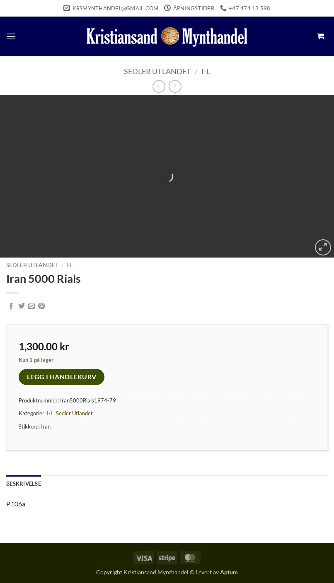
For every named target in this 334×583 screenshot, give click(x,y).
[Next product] (158, 86)
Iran (46, 426)
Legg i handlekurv (62, 377)
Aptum (229, 572)
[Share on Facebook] (11, 306)
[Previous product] (175, 86)
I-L (205, 71)
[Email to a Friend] (31, 306)
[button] (11, 36)
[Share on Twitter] (21, 306)
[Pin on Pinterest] (41, 306)
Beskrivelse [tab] (23, 483)
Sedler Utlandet (157, 71)
